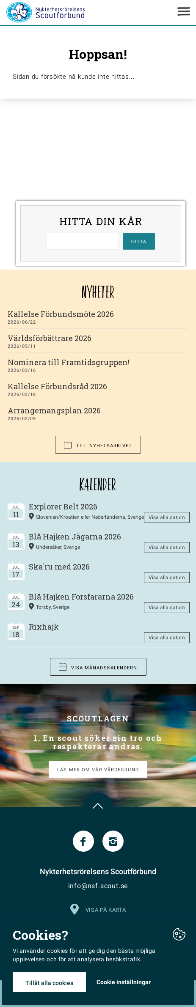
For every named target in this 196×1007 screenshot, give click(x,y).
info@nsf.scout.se (98, 886)
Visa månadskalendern (98, 667)
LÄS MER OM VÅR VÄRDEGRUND (98, 770)
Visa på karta (98, 908)
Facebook (83, 841)
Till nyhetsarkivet (98, 445)
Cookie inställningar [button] (124, 982)
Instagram (113, 841)
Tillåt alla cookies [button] (49, 982)
